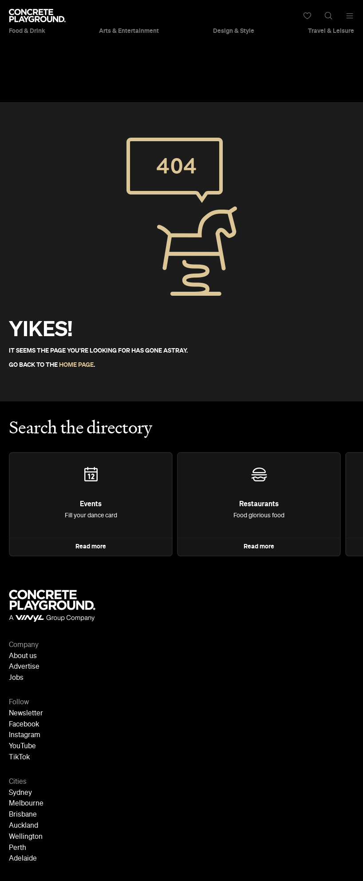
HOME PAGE (76, 365)
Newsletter (26, 713)
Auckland (23, 825)
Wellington (26, 837)
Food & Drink (27, 31)
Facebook (24, 724)
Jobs (16, 678)
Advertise (24, 667)
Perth (17, 848)
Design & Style (233, 31)
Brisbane (23, 814)
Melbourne (26, 803)
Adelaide (23, 858)
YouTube (22, 746)
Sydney (20, 793)
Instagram (24, 735)
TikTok (19, 757)
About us (23, 656)
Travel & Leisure (331, 31)
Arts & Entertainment (129, 31)
